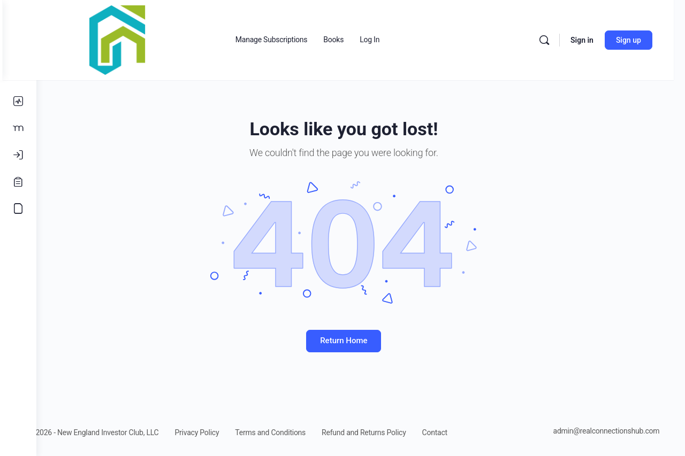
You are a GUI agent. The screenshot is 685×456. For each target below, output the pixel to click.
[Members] (18, 128)
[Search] (555, 40)
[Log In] (18, 155)
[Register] (18, 181)
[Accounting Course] (18, 208)
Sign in (593, 40)
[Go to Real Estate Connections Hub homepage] (151, 39)
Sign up (639, 40)
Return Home (360, 340)
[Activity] (18, 101)
